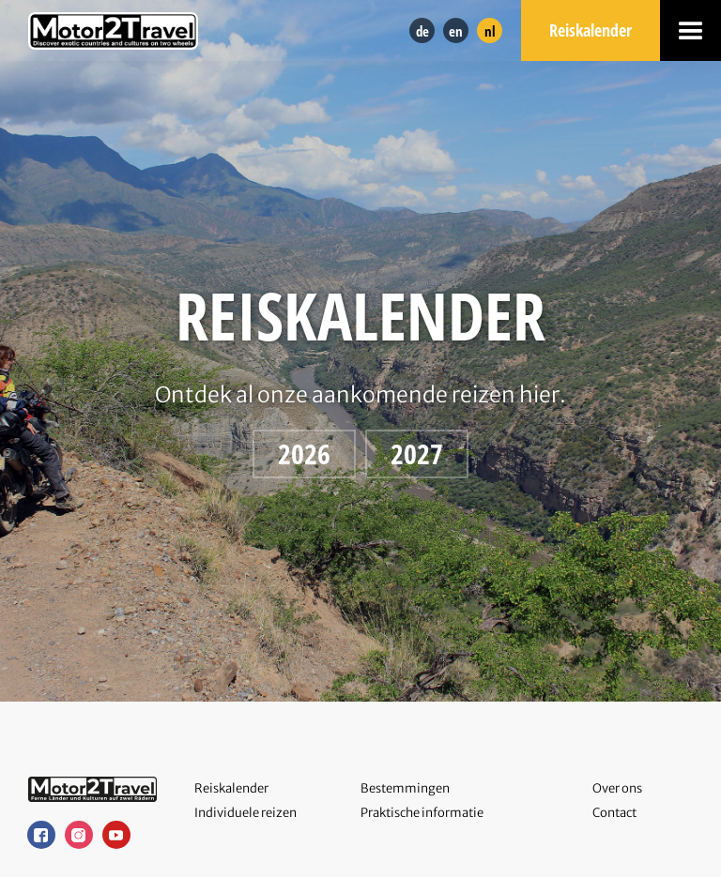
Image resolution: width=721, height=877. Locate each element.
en (456, 31)
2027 (417, 453)
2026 (304, 453)
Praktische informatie (421, 813)
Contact (614, 813)
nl (490, 31)
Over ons (617, 788)
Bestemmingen (405, 788)
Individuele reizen (245, 813)
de (422, 31)
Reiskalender (590, 30)
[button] (690, 30)
